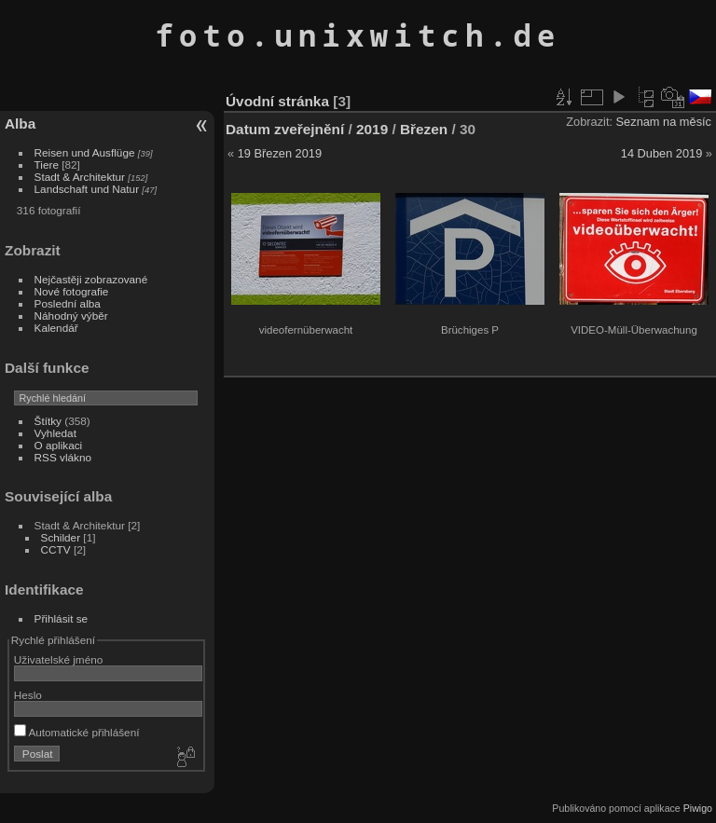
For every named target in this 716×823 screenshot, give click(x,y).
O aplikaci (58, 445)
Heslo (28, 695)
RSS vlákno (62, 457)
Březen (424, 129)
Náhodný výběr (71, 315)
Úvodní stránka (277, 101)
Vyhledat (55, 433)
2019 (372, 129)
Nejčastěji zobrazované (91, 279)
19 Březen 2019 (280, 153)
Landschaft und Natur (87, 189)
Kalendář (56, 328)
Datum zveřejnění (285, 129)
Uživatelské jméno (58, 659)
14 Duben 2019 (662, 153)
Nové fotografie (71, 291)
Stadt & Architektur (79, 177)
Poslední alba (67, 303)
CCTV (56, 549)
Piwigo (697, 808)
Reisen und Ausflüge (84, 152)
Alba (20, 123)
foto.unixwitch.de (357, 35)
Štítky (48, 421)
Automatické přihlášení (77, 732)
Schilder (61, 537)
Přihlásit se (61, 618)
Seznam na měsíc (663, 122)
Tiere (46, 164)
